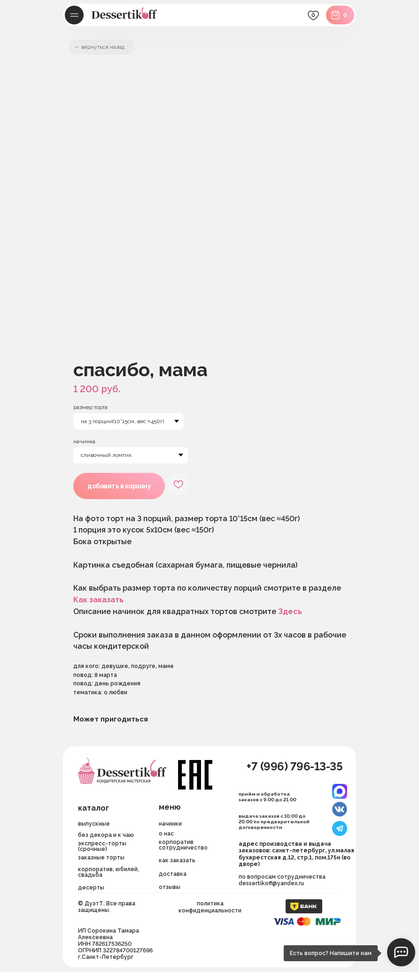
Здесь (290, 611)
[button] (192, 874)
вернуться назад (102, 47)
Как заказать (98, 599)
